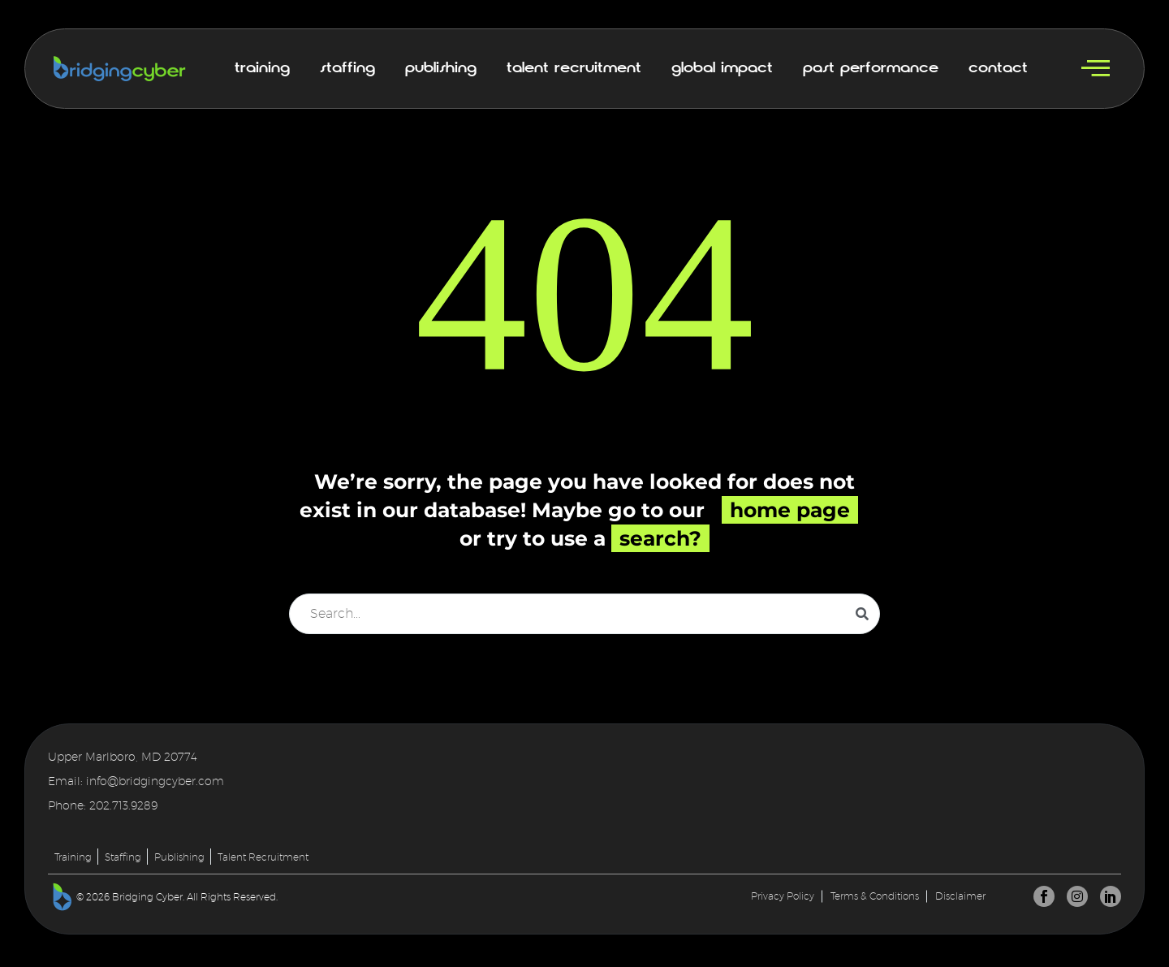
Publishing (441, 68)
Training (262, 68)
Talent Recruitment (574, 68)
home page (790, 510)
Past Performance (870, 68)
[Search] (584, 614)
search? (660, 538)
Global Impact (722, 68)
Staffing (347, 68)
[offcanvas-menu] (1095, 69)
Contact (998, 68)
